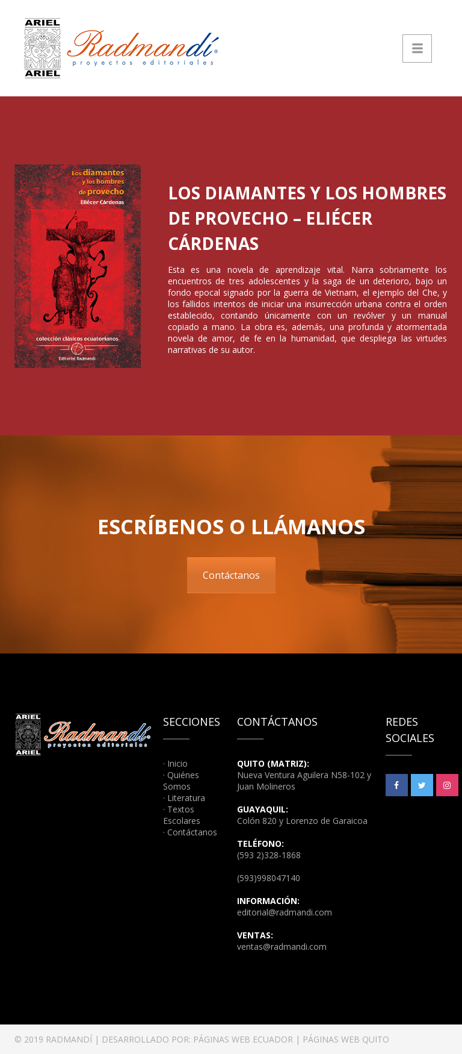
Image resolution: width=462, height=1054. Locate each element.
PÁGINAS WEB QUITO (346, 1039)
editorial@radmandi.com (284, 912)
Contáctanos (231, 575)
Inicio (177, 763)
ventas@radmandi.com (282, 946)
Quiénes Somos (181, 780)
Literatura (186, 797)
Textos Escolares (181, 814)
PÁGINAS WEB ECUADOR (243, 1039)
